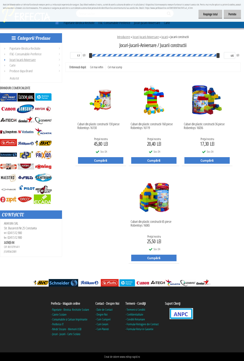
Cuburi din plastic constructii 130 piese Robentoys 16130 (98, 126)
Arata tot (14, 78)
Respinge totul (210, 14)
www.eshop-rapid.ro (130, 357)
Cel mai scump (115, 67)
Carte (167, 22)
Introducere (123, 37)
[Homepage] (54, 22)
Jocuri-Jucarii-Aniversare (147, 22)
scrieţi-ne (9, 242)
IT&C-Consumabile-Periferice (114, 22)
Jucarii (164, 37)
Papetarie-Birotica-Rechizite (79, 22)
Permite (232, 14)
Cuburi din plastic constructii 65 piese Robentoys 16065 (151, 223)
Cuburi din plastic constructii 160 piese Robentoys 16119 (152, 126)
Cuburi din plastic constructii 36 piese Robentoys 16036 (204, 126)
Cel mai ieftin (96, 67)
